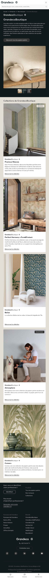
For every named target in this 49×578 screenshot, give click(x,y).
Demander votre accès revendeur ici (10, 505)
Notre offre (7, 520)
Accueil (5, 11)
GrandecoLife (30, 522)
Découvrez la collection (12, 174)
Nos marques (21, 11)
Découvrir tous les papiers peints (16, 40)
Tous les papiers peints (33, 490)
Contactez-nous (24, 548)
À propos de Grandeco (10, 517)
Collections (29, 495)
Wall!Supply (29, 530)
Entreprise (12, 11)
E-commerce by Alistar (24, 571)
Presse (5, 525)
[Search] (23, 7)
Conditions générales (33, 569)
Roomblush (29, 533)
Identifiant (9, 492)
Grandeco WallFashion (33, 520)
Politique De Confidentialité (17, 569)
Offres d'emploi (8, 530)
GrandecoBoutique (32, 517)
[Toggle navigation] (46, 2)
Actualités (6, 528)
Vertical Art (29, 525)
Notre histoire (7, 522)
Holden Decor (30, 528)
